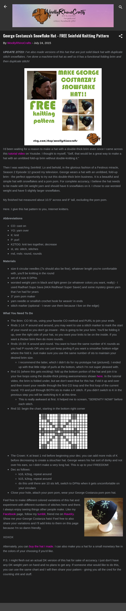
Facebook (9, 514)
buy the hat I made (41, 546)
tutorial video (17, 153)
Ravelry (69, 514)
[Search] (120, 8)
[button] (120, 37)
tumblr (41, 514)
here (100, 376)
